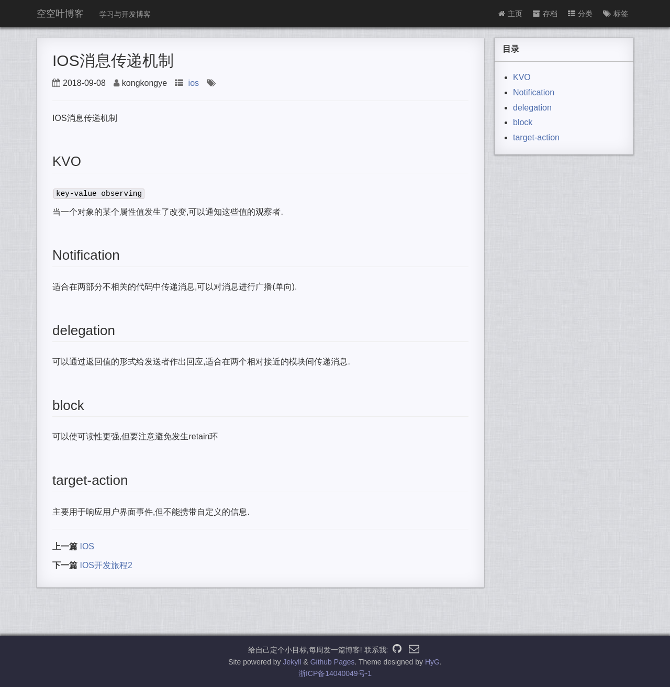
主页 (510, 13)
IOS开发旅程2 (106, 565)
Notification (533, 92)
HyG (432, 662)
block (522, 122)
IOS (87, 546)
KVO (522, 77)
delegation (532, 107)
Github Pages (332, 662)
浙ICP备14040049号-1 (335, 673)
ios (193, 83)
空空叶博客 (60, 13)
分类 (580, 13)
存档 (545, 13)
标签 (615, 13)
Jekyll (292, 662)
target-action (536, 137)
